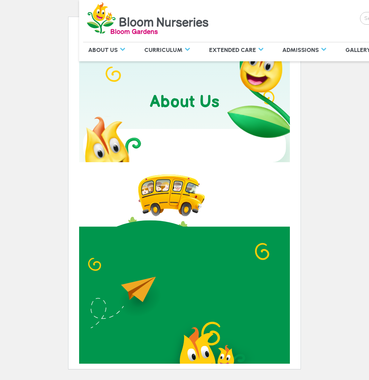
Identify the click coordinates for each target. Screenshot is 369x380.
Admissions (300, 50)
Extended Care (232, 50)
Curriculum (163, 50)
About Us (103, 50)
